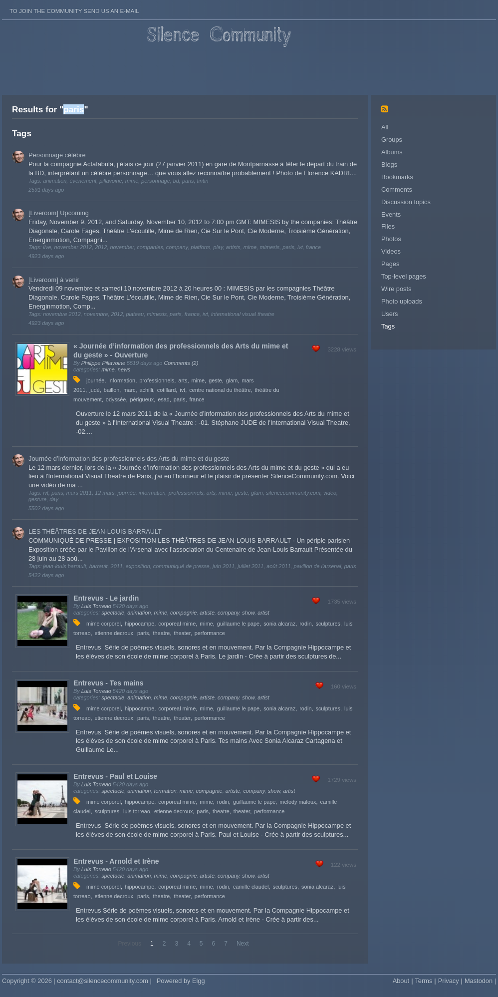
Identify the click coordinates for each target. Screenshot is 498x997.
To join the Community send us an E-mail (74, 11)
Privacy (448, 981)
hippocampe (139, 624)
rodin (305, 624)
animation (139, 613)
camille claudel (250, 887)
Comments (396, 189)
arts (182, 380)
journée (95, 380)
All (384, 127)
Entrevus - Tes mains (108, 683)
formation (165, 791)
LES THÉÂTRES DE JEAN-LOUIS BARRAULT (95, 531)
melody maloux (297, 802)
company (228, 613)
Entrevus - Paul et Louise (115, 776)
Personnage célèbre (57, 155)
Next (243, 943)
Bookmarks (397, 177)
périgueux (142, 399)
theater (182, 633)
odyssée (116, 399)
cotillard (166, 390)
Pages (390, 264)
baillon (111, 390)
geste (215, 380)
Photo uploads (401, 301)
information (121, 380)
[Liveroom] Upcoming (58, 213)
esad (164, 399)
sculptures (327, 624)
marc (129, 390)
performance (210, 633)
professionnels (156, 380)
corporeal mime (177, 624)
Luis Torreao (96, 606)
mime (108, 369)
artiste (207, 613)
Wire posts (396, 289)
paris (180, 399)
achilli (146, 390)
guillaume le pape (238, 624)
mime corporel (103, 624)
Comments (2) (181, 363)
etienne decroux (114, 633)
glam (232, 380)
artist (263, 613)
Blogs (389, 164)
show (248, 613)
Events (391, 214)
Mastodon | (480, 981)
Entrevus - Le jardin (106, 598)
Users (389, 314)
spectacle (112, 613)
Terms (423, 981)
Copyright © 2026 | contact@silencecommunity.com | (77, 981)
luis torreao (136, 811)
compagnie (183, 613)
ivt (182, 390)
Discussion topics (406, 202)
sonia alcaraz (279, 624)
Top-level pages (403, 276)
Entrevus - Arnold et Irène (116, 861)
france (196, 399)
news (124, 369)
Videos (391, 251)
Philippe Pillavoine (103, 363)
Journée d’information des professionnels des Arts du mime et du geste (129, 458)
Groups (391, 139)
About (401, 981)
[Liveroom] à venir (53, 280)
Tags (388, 326)
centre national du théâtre (219, 390)
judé (94, 390)
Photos (391, 239)
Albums (392, 152)
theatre (161, 633)
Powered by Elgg (181, 981)
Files (388, 226)
